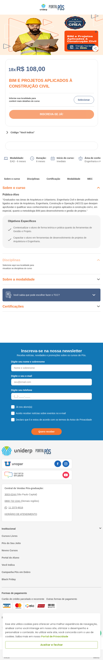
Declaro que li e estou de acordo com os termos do (54, 419)
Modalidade (73, 178)
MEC (90, 178)
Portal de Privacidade (54, 636)
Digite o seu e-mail (21, 376)
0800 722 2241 (13, 501)
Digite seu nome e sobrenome (28, 361)
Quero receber (46, 431)
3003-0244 (11, 494)
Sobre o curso (12, 178)
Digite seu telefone (21, 390)
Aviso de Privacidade (81, 419)
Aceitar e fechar (51, 645)
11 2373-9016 (14, 507)
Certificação (53, 178)
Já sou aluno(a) (24, 407)
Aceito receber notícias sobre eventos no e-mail (41, 413)
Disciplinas (33, 178)
